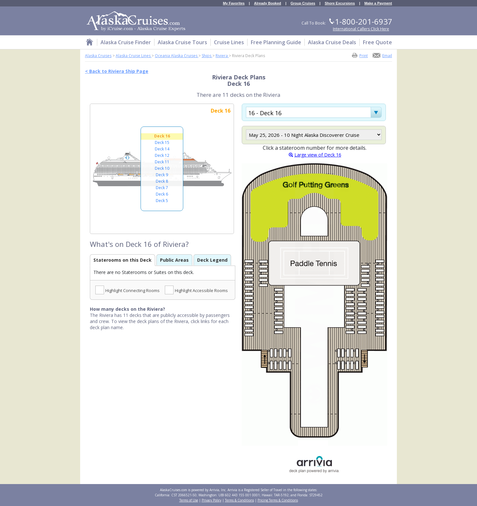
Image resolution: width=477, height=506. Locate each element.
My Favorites (234, 3)
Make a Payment (378, 3)
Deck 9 (162, 174)
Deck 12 (162, 155)
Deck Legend (212, 260)
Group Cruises (303, 3)
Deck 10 (162, 168)
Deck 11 (162, 162)
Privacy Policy (211, 500)
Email (387, 55)
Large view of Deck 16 (317, 155)
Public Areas (174, 260)
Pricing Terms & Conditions (278, 500)
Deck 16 (162, 136)
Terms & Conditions (239, 500)
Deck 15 (162, 142)
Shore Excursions (340, 3)
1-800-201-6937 (363, 21)
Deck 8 (162, 181)
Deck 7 (162, 187)
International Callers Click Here (361, 29)
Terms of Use (188, 500)
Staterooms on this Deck (122, 260)
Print (363, 55)
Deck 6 (162, 194)
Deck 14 (162, 149)
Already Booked (267, 3)
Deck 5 (162, 200)
